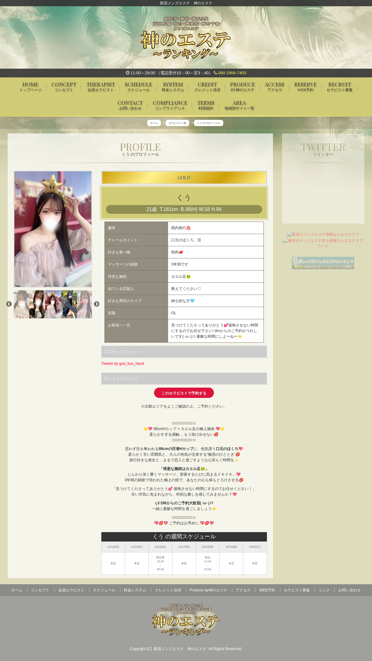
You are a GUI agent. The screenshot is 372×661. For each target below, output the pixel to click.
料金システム (135, 590)
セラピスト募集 (297, 590)
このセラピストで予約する (184, 393)
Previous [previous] (9, 304)
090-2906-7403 (230, 73)
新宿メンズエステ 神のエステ (180, 649)
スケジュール (104, 590)
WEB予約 (267, 590)
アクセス (243, 590)
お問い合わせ (349, 590)
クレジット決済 (168, 590)
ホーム (16, 590)
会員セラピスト (71, 590)
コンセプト (40, 590)
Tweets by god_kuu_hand (122, 363)
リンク (324, 590)
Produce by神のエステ (208, 590)
